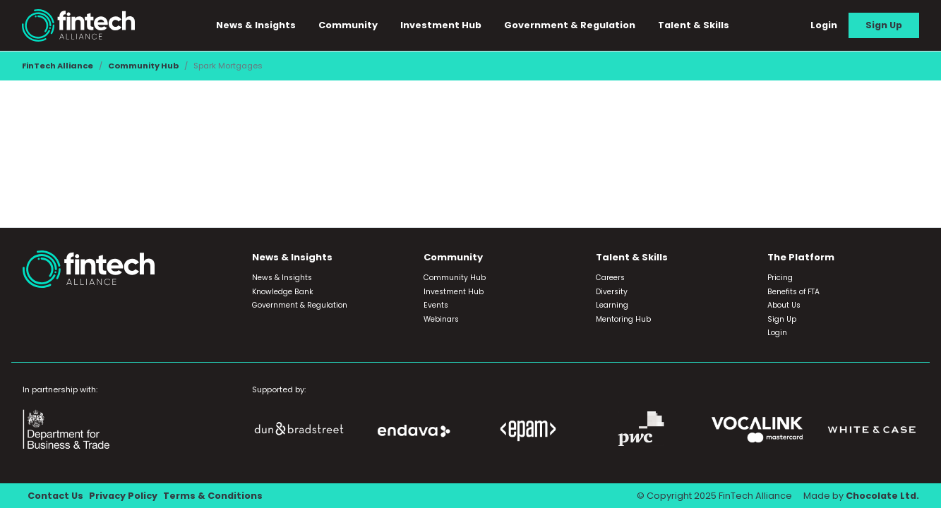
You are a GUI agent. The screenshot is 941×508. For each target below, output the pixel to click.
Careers (610, 277)
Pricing (780, 277)
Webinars (441, 319)
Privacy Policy (123, 496)
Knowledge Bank (282, 291)
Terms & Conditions (213, 496)
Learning (612, 305)
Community (348, 25)
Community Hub (143, 65)
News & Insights (256, 25)
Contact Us (55, 496)
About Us (784, 305)
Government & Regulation (569, 25)
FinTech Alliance (57, 65)
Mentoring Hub (623, 319)
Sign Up (883, 25)
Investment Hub (440, 25)
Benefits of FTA (793, 291)
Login (823, 25)
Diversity (612, 291)
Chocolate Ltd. (882, 496)
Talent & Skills (693, 25)
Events (436, 305)
